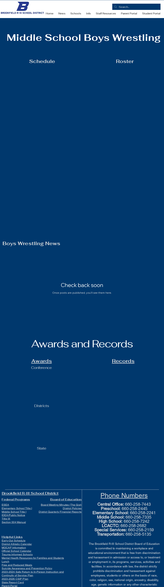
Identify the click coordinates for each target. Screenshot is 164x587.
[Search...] (136, 7)
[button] (76, 13)
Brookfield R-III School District (30, 493)
